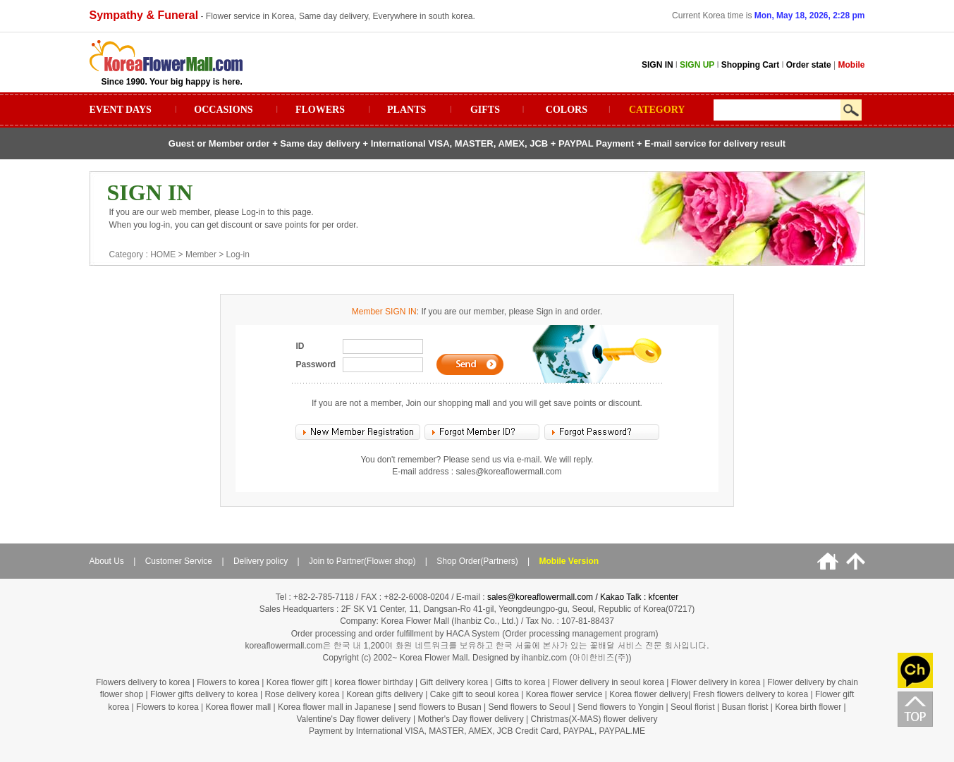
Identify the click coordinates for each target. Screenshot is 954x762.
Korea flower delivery (648, 694)
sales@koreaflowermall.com (508, 472)
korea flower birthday (373, 682)
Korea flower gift (297, 682)
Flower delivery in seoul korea (608, 682)
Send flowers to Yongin (620, 707)
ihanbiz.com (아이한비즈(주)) (576, 658)
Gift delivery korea (454, 682)
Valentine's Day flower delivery (353, 719)
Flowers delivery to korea (143, 682)
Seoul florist (694, 707)
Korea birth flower (808, 707)
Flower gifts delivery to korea (204, 694)
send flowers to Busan (441, 707)
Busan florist (744, 707)
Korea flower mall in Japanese (334, 707)
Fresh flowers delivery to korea (750, 694)
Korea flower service (564, 694)
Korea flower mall (238, 707)
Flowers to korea (228, 682)
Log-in (238, 254)
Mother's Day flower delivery (470, 719)
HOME (163, 254)
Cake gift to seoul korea (474, 694)
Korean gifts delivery (384, 694)
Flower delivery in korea (716, 682)
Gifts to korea (520, 682)
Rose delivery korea (301, 694)
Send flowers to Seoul (531, 707)
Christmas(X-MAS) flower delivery (594, 719)
